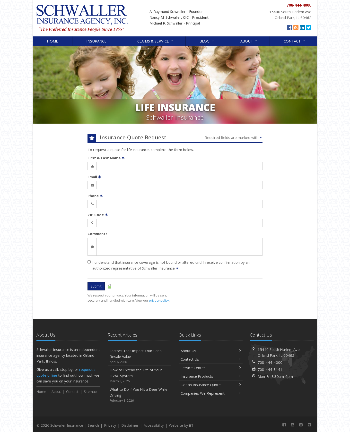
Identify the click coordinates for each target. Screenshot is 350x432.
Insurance (98, 40)
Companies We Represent (211, 393)
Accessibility (154, 425)
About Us (211, 350)
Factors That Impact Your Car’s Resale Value (140, 356)
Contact (294, 40)
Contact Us (211, 359)
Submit (96, 286)
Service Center (211, 367)
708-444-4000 (270, 362)
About (249, 40)
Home (52, 41)
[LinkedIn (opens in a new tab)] (302, 27)
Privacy (110, 425)
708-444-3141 (270, 369)
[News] (295, 27)
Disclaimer (130, 425)
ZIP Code (98, 214)
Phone (95, 195)
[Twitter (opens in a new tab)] (308, 27)
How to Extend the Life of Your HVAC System (140, 375)
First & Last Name (106, 157)
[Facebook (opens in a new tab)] (289, 27)
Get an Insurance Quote (211, 384)
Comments (97, 233)
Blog (207, 40)
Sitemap (90, 391)
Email (94, 176)
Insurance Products (211, 376)
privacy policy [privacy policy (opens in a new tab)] (159, 300)
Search (93, 425)
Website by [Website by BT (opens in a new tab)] (181, 425)
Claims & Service (155, 40)
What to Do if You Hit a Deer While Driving (140, 395)
